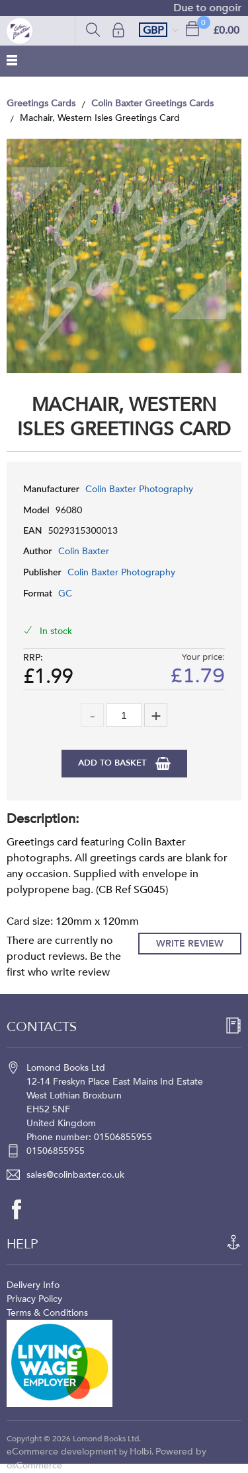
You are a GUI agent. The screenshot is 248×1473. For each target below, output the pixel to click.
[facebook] (23, 1209)
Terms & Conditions (47, 1313)
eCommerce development (62, 1451)
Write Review (190, 943)
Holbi (140, 1451)
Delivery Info (33, 1285)
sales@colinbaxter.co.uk (75, 1174)
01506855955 (55, 1151)
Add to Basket (113, 763)
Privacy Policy (34, 1299)
